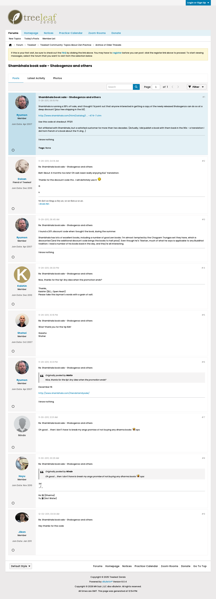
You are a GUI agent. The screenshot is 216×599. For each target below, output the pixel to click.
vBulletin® (107, 581)
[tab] (15, 78)
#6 (203, 361)
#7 (203, 417)
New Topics (15, 38)
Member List (49, 38)
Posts (15, 78)
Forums (13, 33)
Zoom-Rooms (97, 33)
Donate (116, 33)
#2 (203, 160)
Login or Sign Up (198, 2)
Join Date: (17, 124)
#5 (203, 314)
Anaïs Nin (44, 203)
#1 (203, 96)
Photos (57, 78)
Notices (48, 33)
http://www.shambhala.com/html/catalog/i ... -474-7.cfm (69, 115)
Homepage (31, 33)
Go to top (200, 566)
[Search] (123, 87)
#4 (203, 267)
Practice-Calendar (71, 33)
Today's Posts (31, 38)
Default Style (20, 566)
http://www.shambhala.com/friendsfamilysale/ (63, 393)
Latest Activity (36, 78)
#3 (203, 219)
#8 (203, 458)
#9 (203, 513)
